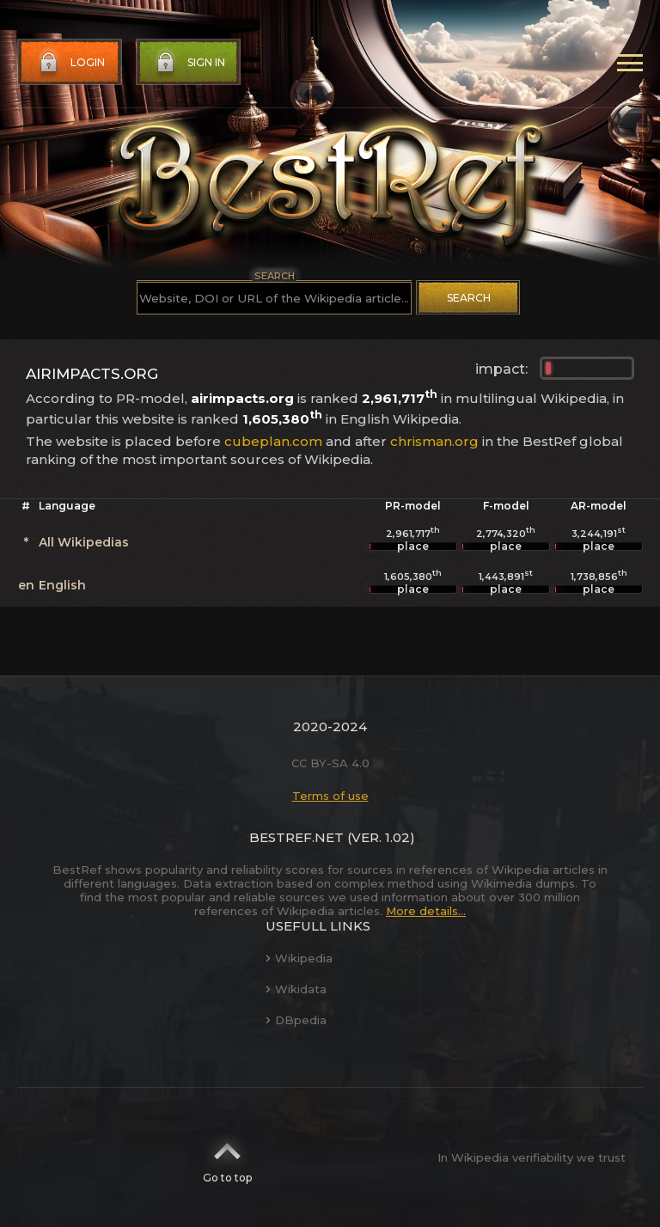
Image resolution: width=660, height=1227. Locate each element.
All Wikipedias (84, 542)
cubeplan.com (273, 441)
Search (469, 297)
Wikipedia (299, 958)
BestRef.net (296, 837)
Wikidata (296, 989)
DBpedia (296, 1020)
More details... (426, 911)
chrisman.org (434, 441)
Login (70, 63)
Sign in (189, 63)
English (62, 585)
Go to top (227, 1157)
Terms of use (330, 796)
